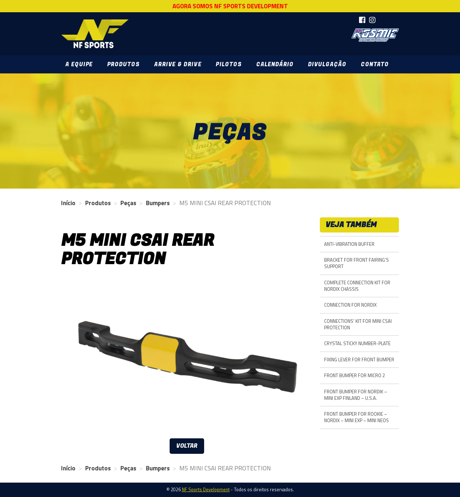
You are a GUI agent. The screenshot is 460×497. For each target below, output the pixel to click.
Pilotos (229, 64)
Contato (375, 64)
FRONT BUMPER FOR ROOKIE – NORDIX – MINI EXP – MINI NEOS (356, 417)
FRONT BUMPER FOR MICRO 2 (354, 375)
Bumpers (158, 203)
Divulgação (327, 64)
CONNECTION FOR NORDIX (350, 305)
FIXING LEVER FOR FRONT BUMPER (359, 359)
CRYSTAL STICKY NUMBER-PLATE (357, 343)
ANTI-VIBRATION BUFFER (349, 244)
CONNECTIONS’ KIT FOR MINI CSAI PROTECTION (358, 324)
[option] (186, 357)
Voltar (187, 446)
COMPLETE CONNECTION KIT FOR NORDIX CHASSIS (357, 286)
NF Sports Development (95, 33)
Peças (128, 203)
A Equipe (79, 64)
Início (68, 203)
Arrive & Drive (177, 64)
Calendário (275, 64)
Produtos (123, 64)
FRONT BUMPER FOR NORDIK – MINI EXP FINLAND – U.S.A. (355, 395)
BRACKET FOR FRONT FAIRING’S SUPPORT (356, 263)
